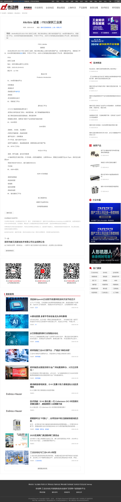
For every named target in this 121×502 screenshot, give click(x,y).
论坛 (105, 1)
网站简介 (31, 484)
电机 (21, 53)
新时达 (42, 429)
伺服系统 (105, 284)
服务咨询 (54, 492)
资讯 (57, 1)
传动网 (4, 13)
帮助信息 (51, 484)
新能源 (105, 276)
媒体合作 (79, 492)
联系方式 (44, 484)
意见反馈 (83, 484)
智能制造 (94, 276)
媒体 (100, 1)
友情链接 (70, 484)
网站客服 (42, 492)
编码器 (17, 91)
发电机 (47, 429)
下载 (110, 1)
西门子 (94, 280)
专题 (86, 1)
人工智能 (115, 292)
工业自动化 (38, 460)
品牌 (72, 1)
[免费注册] (21, 1)
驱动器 (105, 288)
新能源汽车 (115, 276)
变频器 (37, 429)
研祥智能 (37, 356)
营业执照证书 (51, 500)
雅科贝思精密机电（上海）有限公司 (51, 27)
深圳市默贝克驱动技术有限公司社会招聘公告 (24, 242)
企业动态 (50, 8)
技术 (81, 1)
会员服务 (38, 484)
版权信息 (57, 484)
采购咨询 (67, 492)
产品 (62, 1)
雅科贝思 (9, 213)
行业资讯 (39, 8)
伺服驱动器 (94, 288)
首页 (53, 1)
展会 (96, 1)
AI (35, 324)
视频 (91, 1)
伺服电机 (115, 284)
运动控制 (115, 272)
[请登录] (16, 1)
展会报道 (61, 8)
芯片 (36, 307)
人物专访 (72, 8)
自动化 (37, 341)
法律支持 (77, 484)
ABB (115, 280)
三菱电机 (115, 288)
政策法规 (94, 8)
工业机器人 (105, 292)
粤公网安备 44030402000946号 (79, 500)
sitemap (89, 484)
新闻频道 (28, 8)
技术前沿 (105, 8)
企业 (67, 1)
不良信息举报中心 (61, 500)
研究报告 (116, 8)
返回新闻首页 (10, 250)
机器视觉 (94, 292)
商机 (77, 1)
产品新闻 (83, 8)
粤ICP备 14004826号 (39, 500)
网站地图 (64, 484)
